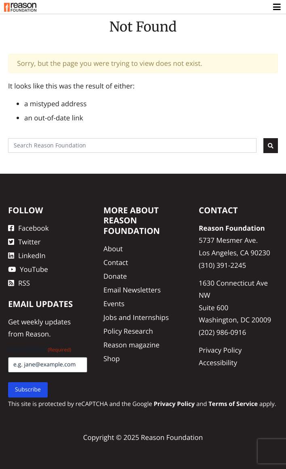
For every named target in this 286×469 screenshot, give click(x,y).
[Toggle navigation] (277, 7)
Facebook (28, 228)
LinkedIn (27, 255)
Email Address (39, 349)
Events (113, 303)
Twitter (24, 241)
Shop (111, 358)
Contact (115, 262)
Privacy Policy (220, 350)
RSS (19, 283)
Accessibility (218, 362)
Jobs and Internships (136, 317)
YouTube (28, 269)
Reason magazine (131, 344)
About (113, 248)
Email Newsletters (132, 289)
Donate (115, 276)
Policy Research (128, 331)
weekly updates (46, 321)
